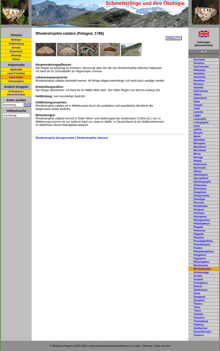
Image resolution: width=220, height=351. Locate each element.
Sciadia (198, 275)
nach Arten (16, 77)
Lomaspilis (200, 119)
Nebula (198, 160)
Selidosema (200, 289)
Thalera (198, 303)
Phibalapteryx (202, 223)
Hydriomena (201, 91)
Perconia (199, 202)
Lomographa (201, 122)
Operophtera (201, 178)
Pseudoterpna (202, 244)
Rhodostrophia (202, 269)
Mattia (197, 136)
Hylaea (198, 94)
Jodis (197, 108)
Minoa (197, 153)
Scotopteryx (201, 282)
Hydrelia (198, 87)
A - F (203, 51)
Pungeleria (200, 255)
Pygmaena (200, 258)
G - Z (203, 55)
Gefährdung (16, 43)
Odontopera (200, 174)
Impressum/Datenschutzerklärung (109, 345)
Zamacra (199, 335)
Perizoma (199, 213)
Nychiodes (200, 167)
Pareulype (199, 199)
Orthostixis (200, 188)
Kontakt (135, 345)
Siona (197, 293)
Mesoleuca (200, 146)
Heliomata (199, 70)
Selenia (198, 286)
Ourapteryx (200, 192)
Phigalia (198, 227)
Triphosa (199, 324)
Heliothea (199, 73)
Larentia (198, 112)
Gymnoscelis (201, 66)
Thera (197, 307)
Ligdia (197, 115)
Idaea (197, 101)
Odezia (198, 171)
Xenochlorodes (202, 331)
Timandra (199, 317)
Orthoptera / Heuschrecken (16, 93)
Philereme (199, 230)
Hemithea (199, 80)
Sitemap (16, 55)
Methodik (16, 69)
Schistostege (201, 272)
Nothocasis (200, 164)
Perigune (199, 209)
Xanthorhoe (200, 328)
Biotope (16, 39)
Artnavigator (16, 81)
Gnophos (199, 63)
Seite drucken (162, 345)
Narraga (198, 157)
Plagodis (199, 234)
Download (16, 51)
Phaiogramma (202, 220)
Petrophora (200, 216)
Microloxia (200, 150)
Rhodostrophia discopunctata (55, 137)
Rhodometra (201, 265)
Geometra (199, 59)
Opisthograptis (202, 181)
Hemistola (199, 77)
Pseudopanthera (203, 241)
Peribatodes (201, 206)
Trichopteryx (201, 321)
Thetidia (198, 314)
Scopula (198, 279)
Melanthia (199, 139)
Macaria (198, 132)
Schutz (16, 47)
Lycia (197, 126)
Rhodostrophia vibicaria (92, 137)
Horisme (198, 84)
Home (16, 59)
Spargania (199, 296)
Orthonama (200, 185)
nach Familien (16, 73)
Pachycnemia (201, 195)
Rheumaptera (201, 262)
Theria (197, 310)
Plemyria (199, 237)
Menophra (199, 143)
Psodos (198, 248)
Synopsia (199, 300)
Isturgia (198, 105)
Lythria (198, 129)
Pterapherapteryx (204, 251)
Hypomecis (200, 98)
